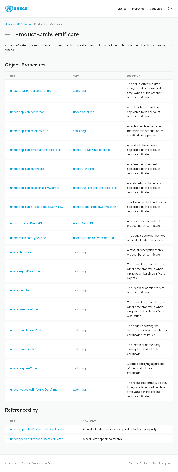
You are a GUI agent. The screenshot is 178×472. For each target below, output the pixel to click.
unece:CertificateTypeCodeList (93, 238)
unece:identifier (20, 290)
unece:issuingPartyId (24, 349)
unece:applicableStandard (27, 168)
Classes (122, 8)
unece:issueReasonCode (26, 330)
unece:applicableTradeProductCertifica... (36, 206)
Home (8, 24)
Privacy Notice (166, 463)
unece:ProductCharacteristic (91, 150)
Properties (138, 8)
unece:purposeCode (23, 368)
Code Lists (156, 8)
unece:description (22, 252)
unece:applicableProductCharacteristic (35, 150)
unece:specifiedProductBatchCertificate (36, 439)
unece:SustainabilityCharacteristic (95, 187)
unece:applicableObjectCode (29, 131)
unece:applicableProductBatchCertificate (37, 429)
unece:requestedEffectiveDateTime (34, 389)
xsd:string (79, 90)
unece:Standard (83, 168)
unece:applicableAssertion (27, 112)
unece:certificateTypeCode (28, 238)
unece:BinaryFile (84, 223)
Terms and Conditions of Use (143, 463)
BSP (17, 24)
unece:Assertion (83, 112)
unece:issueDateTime (24, 309)
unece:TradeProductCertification (94, 206)
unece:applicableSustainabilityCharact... (35, 187)
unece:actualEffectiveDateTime (31, 90)
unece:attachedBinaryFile (26, 223)
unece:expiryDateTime (25, 271)
